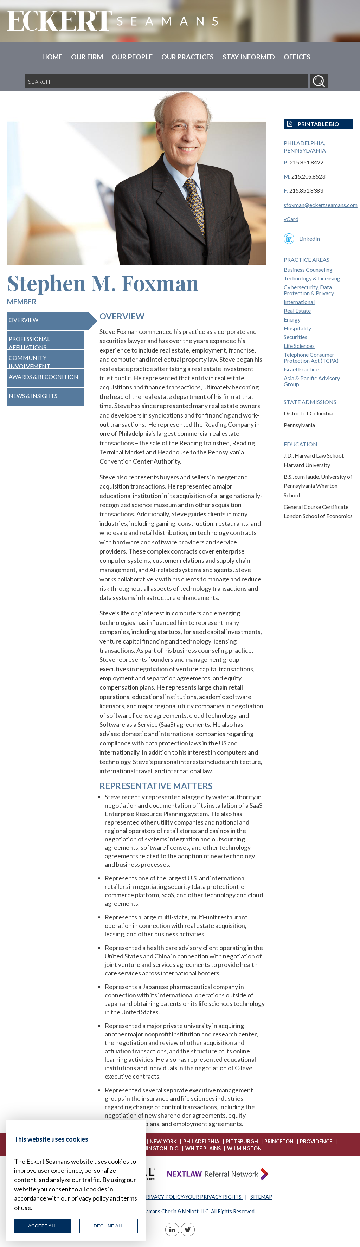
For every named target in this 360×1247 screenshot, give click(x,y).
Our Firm (87, 57)
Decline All (109, 1225)
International (299, 301)
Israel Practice (301, 369)
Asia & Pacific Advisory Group (312, 381)
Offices (297, 57)
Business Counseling (308, 269)
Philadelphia (201, 1141)
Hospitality (297, 328)
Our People (132, 57)
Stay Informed (249, 57)
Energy (292, 319)
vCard (291, 218)
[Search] (319, 81)
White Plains (203, 1148)
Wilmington (244, 1148)
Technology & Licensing (312, 278)
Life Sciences (299, 345)
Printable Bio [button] (313, 124)
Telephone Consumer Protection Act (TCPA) (311, 357)
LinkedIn (309, 238)
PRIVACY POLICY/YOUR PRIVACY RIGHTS (192, 1197)
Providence (316, 1141)
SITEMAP (261, 1197)
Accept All (42, 1225)
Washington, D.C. (155, 1148)
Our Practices (187, 57)
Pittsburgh (242, 1141)
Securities (295, 337)
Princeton (279, 1141)
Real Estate (297, 310)
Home (52, 57)
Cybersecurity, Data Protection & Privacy (309, 290)
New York (163, 1141)
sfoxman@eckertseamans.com (321, 204)
